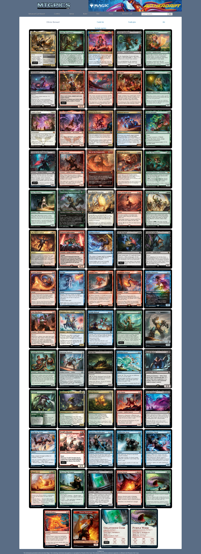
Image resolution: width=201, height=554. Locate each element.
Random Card (127, 14)
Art (164, 22)
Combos (57, 14)
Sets (98, 14)
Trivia (111, 14)
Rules (85, 14)
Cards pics (132, 22)
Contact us (100, 551)
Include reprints (100, 28)
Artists (71, 14)
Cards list (100, 22)
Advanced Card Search (36, 14)
